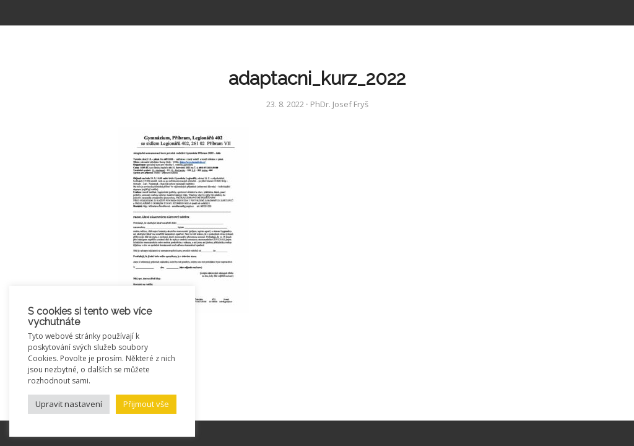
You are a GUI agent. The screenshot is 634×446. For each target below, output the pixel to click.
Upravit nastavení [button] (68, 403)
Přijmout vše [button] (146, 403)
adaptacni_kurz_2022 (317, 78)
